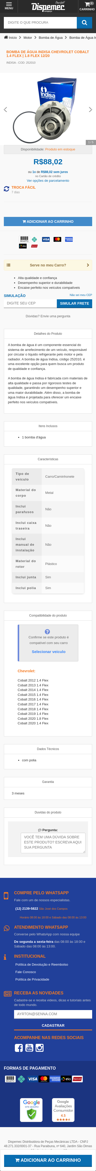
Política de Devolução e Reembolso (41, 964)
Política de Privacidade (32, 979)
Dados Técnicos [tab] (48, 749)
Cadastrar (53, 1025)
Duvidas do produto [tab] (48, 812)
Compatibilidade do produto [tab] (48, 615)
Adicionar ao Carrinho (48, 221)
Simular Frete (74, 303)
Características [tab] (48, 459)
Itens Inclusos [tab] (48, 426)
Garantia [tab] (48, 782)
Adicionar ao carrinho (48, 1160)
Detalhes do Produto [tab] (48, 333)
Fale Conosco (25, 972)
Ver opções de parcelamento (48, 181)
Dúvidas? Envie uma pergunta (48, 316)
